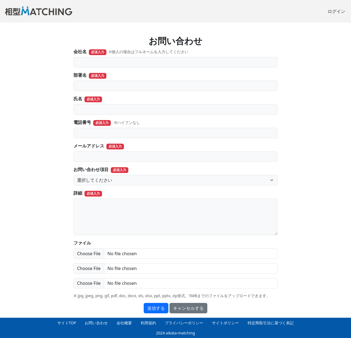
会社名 (80, 52)
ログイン (336, 11)
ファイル (82, 243)
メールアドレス (88, 146)
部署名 (80, 75)
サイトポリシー (225, 322)
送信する (156, 308)
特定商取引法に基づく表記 (271, 322)
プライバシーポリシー (184, 322)
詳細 (77, 193)
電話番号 (82, 122)
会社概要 (124, 322)
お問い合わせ (96, 322)
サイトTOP (66, 322)
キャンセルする (188, 308)
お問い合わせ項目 (91, 169)
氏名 (77, 99)
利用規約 (148, 322)
